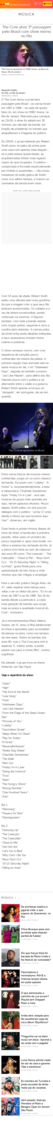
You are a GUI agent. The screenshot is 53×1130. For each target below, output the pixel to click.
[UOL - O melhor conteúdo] (5, 4)
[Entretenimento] (20, 4)
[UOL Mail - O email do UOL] (36, 3)
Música (27, 14)
